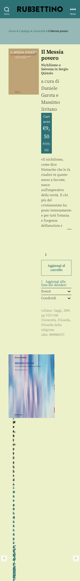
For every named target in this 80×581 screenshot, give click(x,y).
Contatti (11, 556)
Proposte (11, 561)
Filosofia (64, 320)
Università (39, 31)
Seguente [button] (76, 413)
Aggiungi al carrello (56, 268)
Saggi (58, 311)
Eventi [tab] (56, 291)
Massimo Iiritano (55, 422)
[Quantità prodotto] (49, 254)
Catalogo (24, 31)
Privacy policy (16, 566)
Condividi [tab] (56, 298)
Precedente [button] (4, 413)
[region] (40, 413)
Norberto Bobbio (24, 422)
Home (12, 31)
